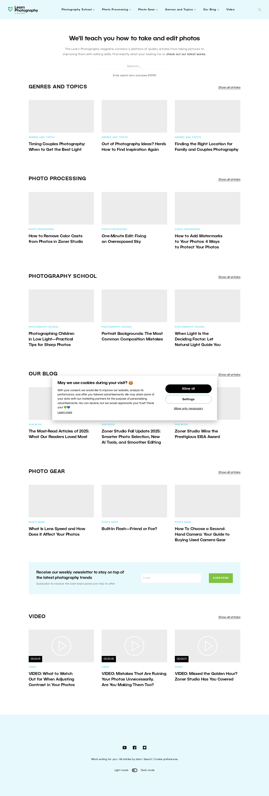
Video (230, 10)
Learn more (65, 412)
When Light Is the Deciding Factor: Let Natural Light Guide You (199, 339)
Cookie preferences (166, 759)
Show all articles (229, 87)
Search (148, 759)
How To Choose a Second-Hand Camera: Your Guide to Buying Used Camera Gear (202, 534)
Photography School (77, 10)
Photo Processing (115, 10)
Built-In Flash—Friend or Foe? (129, 529)
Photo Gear (146, 10)
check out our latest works (185, 54)
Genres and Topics (179, 10)
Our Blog (209, 10)
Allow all (188, 388)
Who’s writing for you (104, 759)
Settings (188, 399)
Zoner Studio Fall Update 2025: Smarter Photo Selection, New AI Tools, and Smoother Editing (131, 437)
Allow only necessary (188, 409)
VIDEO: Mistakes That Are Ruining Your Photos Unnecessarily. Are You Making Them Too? (134, 679)
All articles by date (130, 759)
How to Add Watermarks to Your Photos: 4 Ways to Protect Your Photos (198, 241)
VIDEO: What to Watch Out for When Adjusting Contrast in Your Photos (52, 679)
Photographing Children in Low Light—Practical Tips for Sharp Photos (52, 339)
